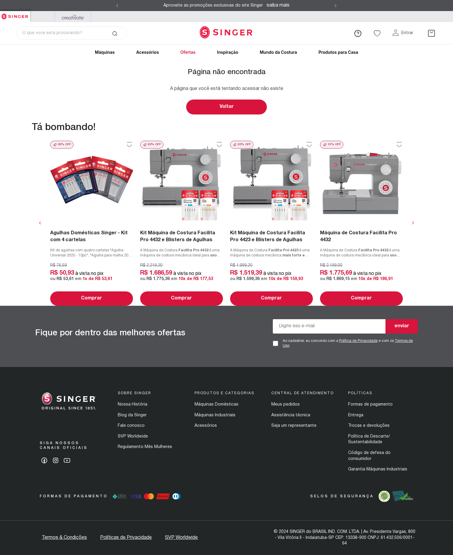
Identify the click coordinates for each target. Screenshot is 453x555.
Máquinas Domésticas (216, 404)
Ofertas (188, 52)
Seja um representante (293, 426)
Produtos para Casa (338, 52)
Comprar (91, 298)
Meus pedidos (285, 404)
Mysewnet (73, 17)
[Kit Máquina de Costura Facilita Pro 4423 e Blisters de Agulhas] (271, 223)
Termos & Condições (64, 538)
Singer (15, 14)
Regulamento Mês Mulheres (145, 447)
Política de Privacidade (358, 341)
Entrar (407, 33)
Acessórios (147, 52)
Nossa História (132, 404)
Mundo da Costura (278, 52)
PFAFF (42, 17)
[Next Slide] (335, 5)
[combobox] (71, 33)
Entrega (355, 415)
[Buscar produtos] (114, 33)
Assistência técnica (290, 415)
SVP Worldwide (133, 436)
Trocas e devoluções (369, 426)
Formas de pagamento (370, 404)
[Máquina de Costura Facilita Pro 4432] (361, 223)
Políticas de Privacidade (126, 538)
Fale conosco (131, 426)
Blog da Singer (132, 415)
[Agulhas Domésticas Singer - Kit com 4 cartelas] (91, 223)
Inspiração (227, 52)
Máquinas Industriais (215, 415)
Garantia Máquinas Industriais (377, 469)
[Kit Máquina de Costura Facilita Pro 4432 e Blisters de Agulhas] (181, 223)
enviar (401, 326)
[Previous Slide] (117, 5)
